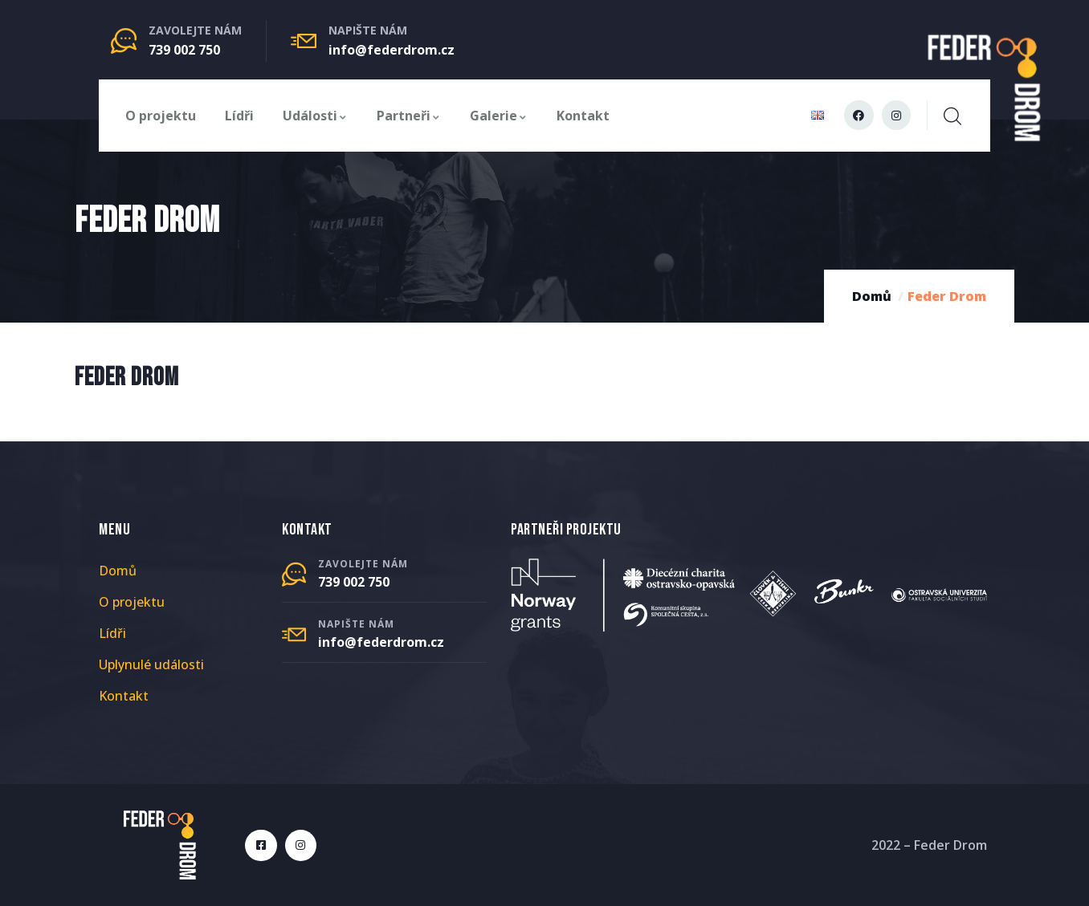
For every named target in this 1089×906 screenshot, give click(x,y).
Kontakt (583, 115)
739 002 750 (184, 50)
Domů (871, 296)
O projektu (160, 115)
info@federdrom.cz (391, 50)
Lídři (239, 115)
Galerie (499, 115)
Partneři (409, 115)
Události (315, 115)
